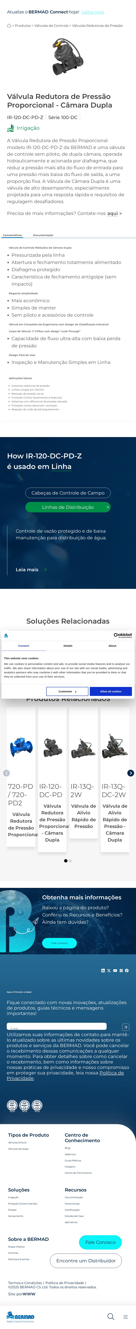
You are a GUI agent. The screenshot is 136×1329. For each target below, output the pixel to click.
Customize (67, 691)
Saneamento (15, 1222)
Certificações (72, 1215)
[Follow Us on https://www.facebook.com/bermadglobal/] (127, 976)
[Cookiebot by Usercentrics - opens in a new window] (116, 635)
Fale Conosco (100, 1248)
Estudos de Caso (74, 1222)
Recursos (75, 1196)
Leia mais (27, 575)
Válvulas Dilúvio (17, 1148)
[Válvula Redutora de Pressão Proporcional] (21, 783)
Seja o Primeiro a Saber (19, 998)
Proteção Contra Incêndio (22, 1209)
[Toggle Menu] (125, 1317)
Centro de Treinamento (78, 1178)
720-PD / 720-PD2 (20, 800)
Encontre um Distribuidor (86, 1266)
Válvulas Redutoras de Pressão (97, 25)
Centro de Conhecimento (82, 1143)
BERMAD (9, 26)
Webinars (70, 1160)
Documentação (74, 1203)
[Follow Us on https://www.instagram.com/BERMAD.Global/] (122, 976)
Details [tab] (68, 645)
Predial (12, 1215)
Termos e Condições (25, 1289)
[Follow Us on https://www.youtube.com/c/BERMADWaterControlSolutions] (115, 976)
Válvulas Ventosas (18, 1154)
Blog (67, 1154)
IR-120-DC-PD (50, 796)
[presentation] (130, 779)
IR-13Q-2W (82, 796)
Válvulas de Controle (51, 25)
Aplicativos (71, 1228)
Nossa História (16, 1252)
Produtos (23, 25)
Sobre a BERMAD (28, 1245)
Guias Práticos (73, 1166)
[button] (65, 866)
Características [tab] (12, 235)
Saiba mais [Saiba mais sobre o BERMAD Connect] (92, 11)
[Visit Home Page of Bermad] (24, 1319)
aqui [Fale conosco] (112, 213)
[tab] (68, 499)
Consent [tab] (23, 645)
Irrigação (13, 1203)
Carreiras (13, 1258)
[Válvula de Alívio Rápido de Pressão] (83, 779)
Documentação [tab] (43, 235)
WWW (29, 1300)
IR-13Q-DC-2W (114, 796)
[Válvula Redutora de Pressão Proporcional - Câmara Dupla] (52, 785)
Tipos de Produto (28, 1141)
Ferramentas (72, 1209)
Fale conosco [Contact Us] (59, 949)
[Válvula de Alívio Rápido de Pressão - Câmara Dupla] (115, 785)
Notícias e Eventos (18, 1265)
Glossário (70, 1172)
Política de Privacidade (65, 1289)
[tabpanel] (68, 557)
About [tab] (112, 645)
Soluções (18, 1196)
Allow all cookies (110, 691)
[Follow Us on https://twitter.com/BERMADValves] (109, 976)
